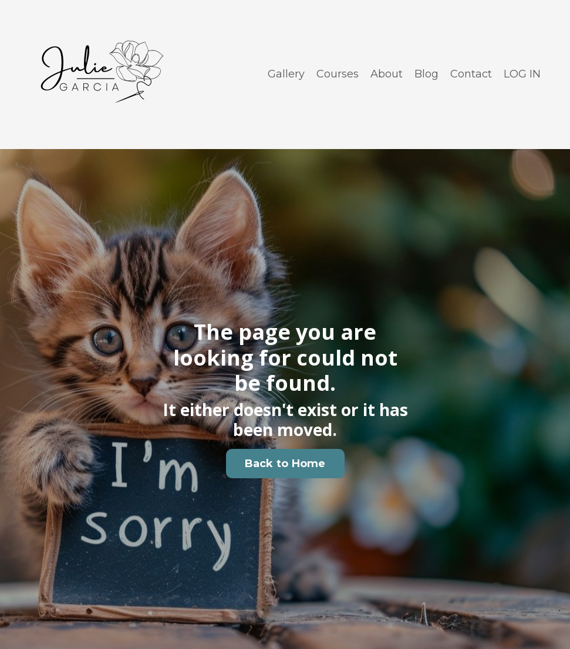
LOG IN (522, 73)
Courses (337, 73)
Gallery (286, 73)
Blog (426, 73)
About (386, 73)
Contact (471, 73)
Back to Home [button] (285, 463)
